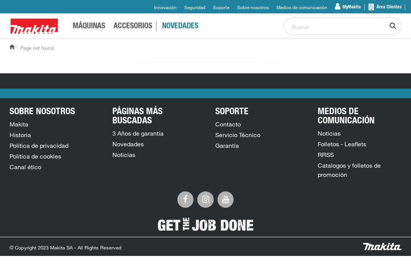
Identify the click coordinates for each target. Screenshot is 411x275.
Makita (19, 124)
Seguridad (194, 7)
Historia (20, 135)
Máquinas (89, 27)
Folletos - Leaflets (342, 144)
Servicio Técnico (237, 135)
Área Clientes (388, 7)
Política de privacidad (39, 145)
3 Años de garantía (138, 133)
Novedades (180, 27)
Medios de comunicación (301, 7)
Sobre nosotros (253, 7)
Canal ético (25, 167)
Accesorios (133, 27)
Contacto (228, 124)
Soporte (221, 7)
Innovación (165, 7)
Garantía (227, 145)
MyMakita (351, 7)
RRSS (326, 155)
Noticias (123, 155)
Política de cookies (35, 156)
